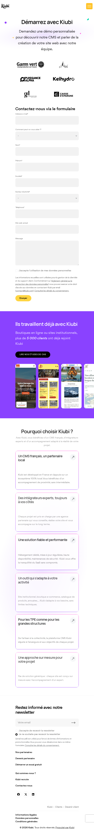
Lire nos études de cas (33, 355)
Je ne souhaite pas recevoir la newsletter (39, 734)
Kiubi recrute (22, 779)
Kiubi (49, 807)
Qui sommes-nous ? (25, 773)
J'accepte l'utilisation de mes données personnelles (45, 270)
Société (18, 176)
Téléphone (19, 207)
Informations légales (26, 815)
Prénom (18, 161)
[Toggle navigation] (89, 6)
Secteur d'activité (22, 192)
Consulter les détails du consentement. (51, 291)
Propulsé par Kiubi (64, 827)
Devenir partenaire (25, 758)
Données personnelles (26, 818)
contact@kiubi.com (24, 291)
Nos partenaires (23, 752)
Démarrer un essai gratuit (28, 765)
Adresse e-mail (21, 114)
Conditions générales (26, 821)
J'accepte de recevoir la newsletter (36, 730)
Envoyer (23, 298)
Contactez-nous (23, 786)
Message (19, 239)
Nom (17, 145)
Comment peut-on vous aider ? (28, 130)
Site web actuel (21, 223)
